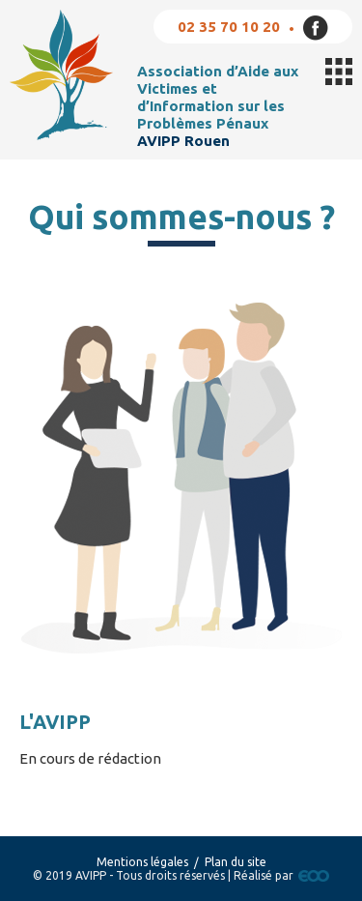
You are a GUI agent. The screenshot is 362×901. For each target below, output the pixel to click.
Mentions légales (142, 862)
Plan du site (235, 862)
